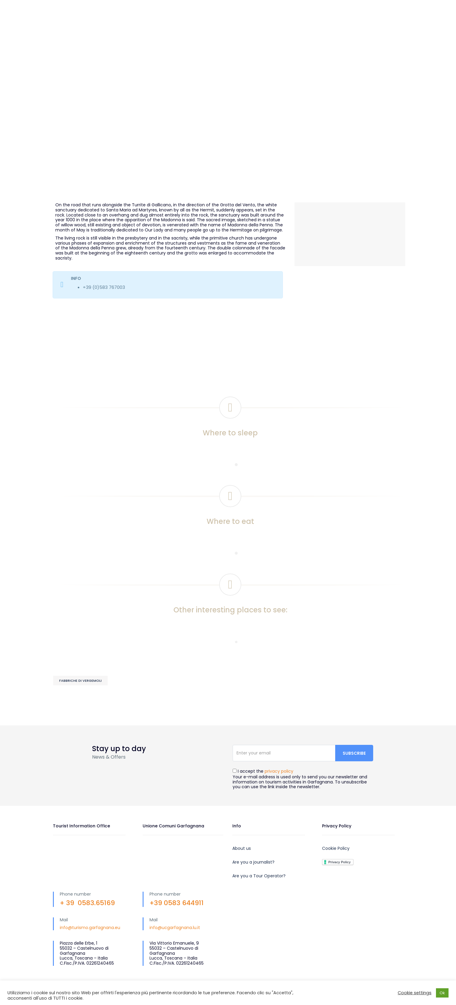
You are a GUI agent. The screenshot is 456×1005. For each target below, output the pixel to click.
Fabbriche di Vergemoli (80, 680)
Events (187, 42)
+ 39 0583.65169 (87, 903)
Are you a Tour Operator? (259, 876)
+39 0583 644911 (177, 903)
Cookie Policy (336, 848)
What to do (306, 21)
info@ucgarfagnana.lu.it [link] (175, 928)
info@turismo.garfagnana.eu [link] (90, 928)
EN (347, 6)
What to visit (262, 21)
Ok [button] (442, 993)
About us (241, 848)
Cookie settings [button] (414, 992)
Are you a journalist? (253, 862)
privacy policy (279, 771)
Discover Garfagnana (205, 21)
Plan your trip (351, 21)
